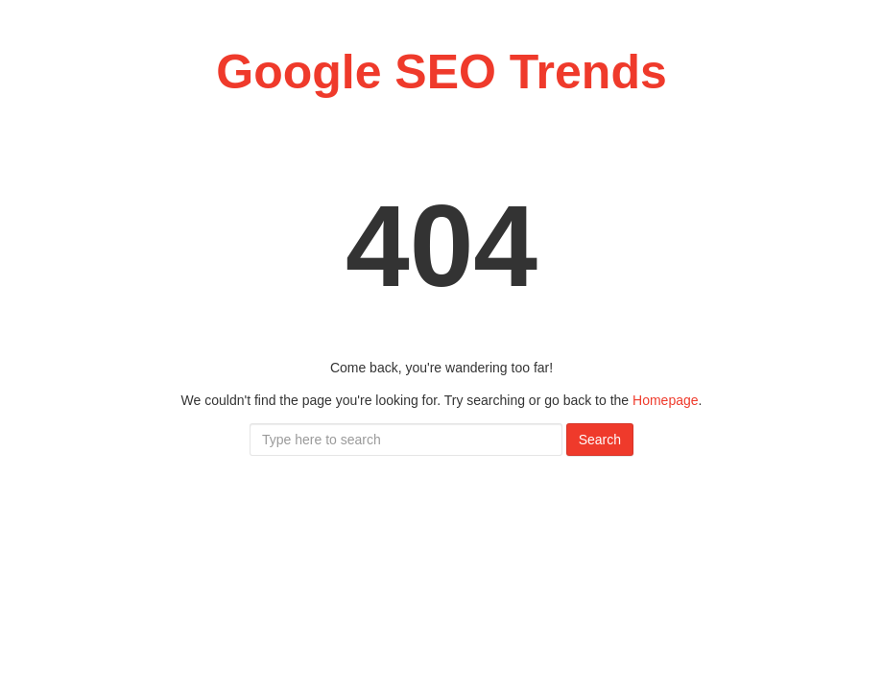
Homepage (665, 400)
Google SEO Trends (441, 72)
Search (600, 439)
